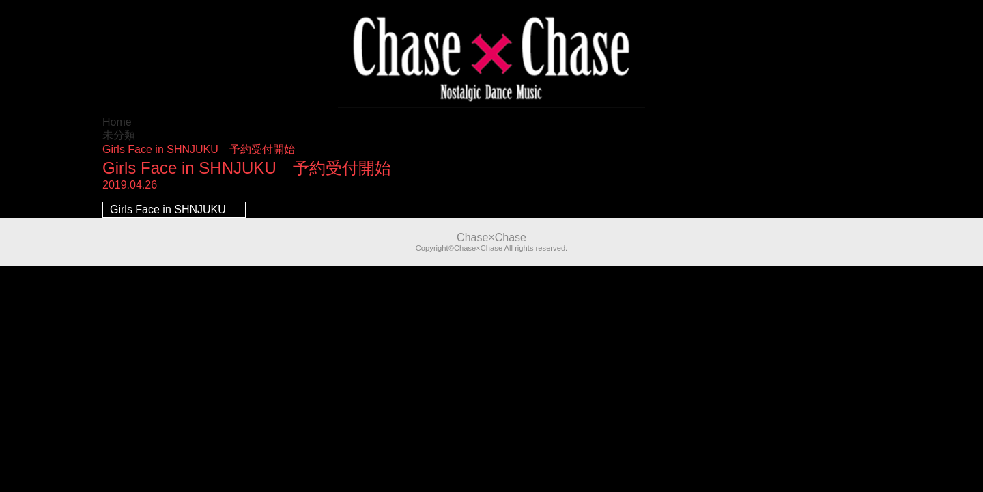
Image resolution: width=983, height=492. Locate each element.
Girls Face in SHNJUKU (168, 209)
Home (117, 122)
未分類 (118, 135)
